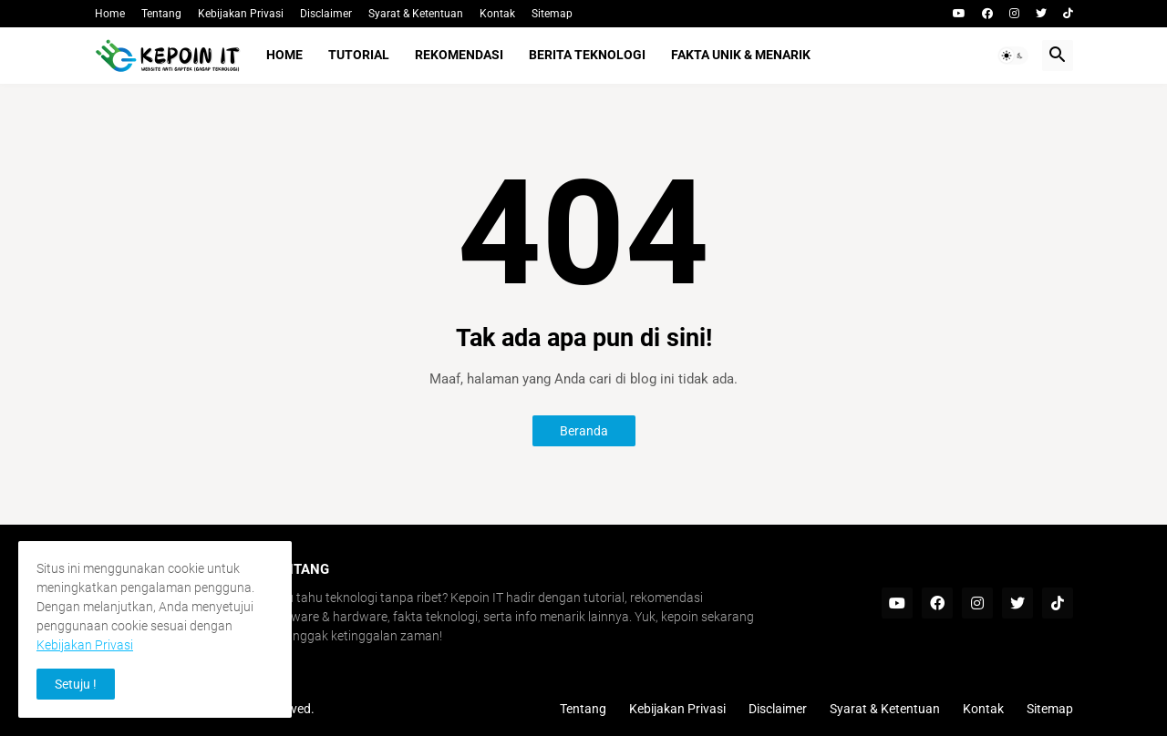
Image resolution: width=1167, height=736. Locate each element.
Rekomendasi (459, 54)
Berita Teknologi (587, 54)
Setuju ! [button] (76, 684)
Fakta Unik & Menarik (741, 54)
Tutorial (358, 54)
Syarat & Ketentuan (415, 13)
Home (110, 13)
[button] (1012, 55)
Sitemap (552, 13)
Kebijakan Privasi (241, 13)
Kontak (497, 13)
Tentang (161, 13)
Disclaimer (326, 13)
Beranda (584, 431)
